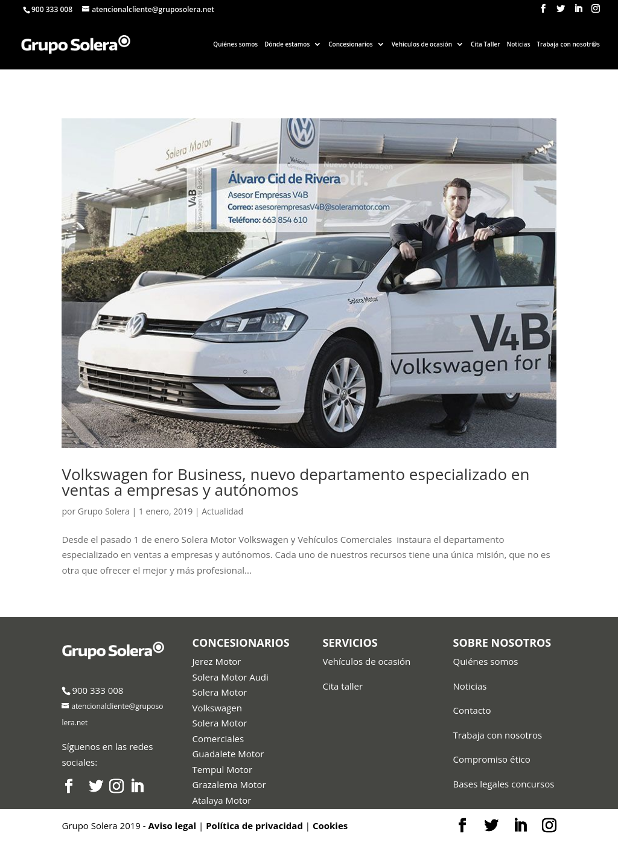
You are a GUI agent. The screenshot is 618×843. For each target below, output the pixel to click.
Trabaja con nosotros (498, 735)
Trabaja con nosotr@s (568, 44)
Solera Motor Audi (230, 677)
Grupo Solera (104, 511)
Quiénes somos (235, 44)
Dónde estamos (287, 44)
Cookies (330, 825)
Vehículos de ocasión (422, 44)
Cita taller (343, 686)
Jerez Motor (216, 661)
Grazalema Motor (229, 784)
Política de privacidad (254, 825)
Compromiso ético (491, 759)
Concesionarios (350, 44)
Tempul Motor (222, 769)
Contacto (472, 710)
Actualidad (222, 511)
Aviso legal (172, 825)
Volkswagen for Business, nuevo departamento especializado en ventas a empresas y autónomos (295, 482)
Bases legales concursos (504, 784)
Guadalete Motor (228, 754)
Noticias (518, 44)
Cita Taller (485, 44)
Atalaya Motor (221, 800)
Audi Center (217, 815)
